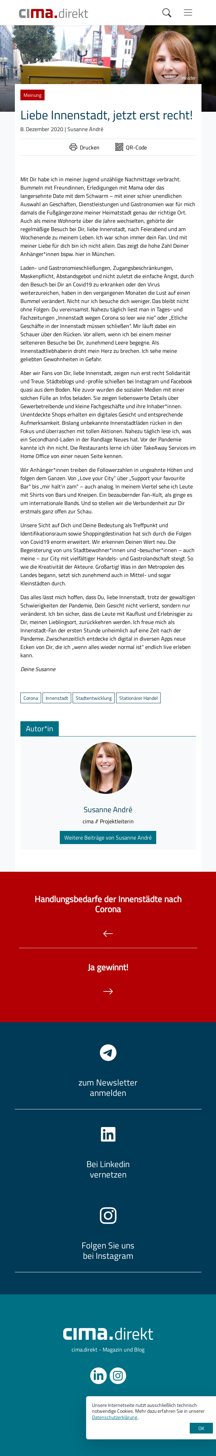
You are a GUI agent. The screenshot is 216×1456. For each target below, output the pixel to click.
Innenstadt (57, 698)
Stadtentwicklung (94, 698)
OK (201, 1428)
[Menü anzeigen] (188, 12)
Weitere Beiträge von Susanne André (108, 837)
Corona (31, 698)
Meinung (32, 95)
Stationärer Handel (138, 698)
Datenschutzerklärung (115, 1417)
